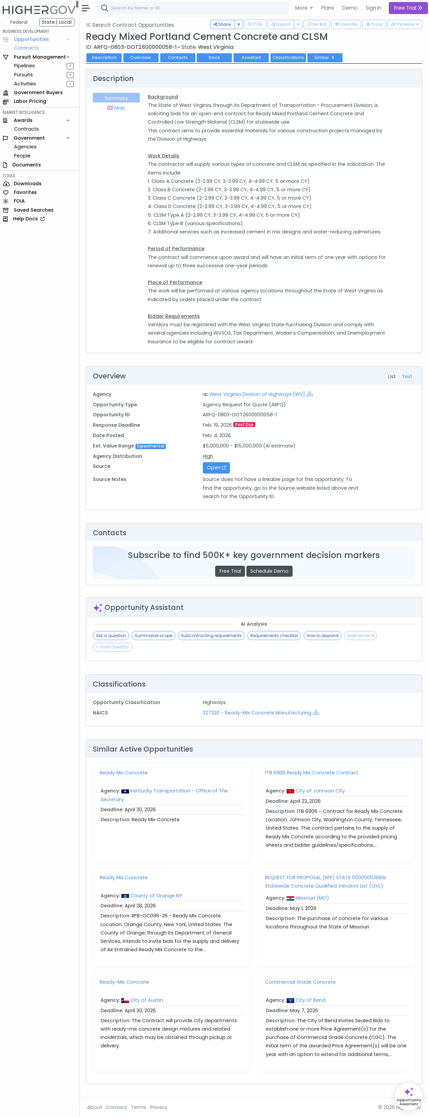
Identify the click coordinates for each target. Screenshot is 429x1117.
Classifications (289, 57)
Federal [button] (20, 22)
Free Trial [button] (408, 7)
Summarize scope (155, 635)
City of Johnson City (321, 790)
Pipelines (25, 65)
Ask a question (112, 635)
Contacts (179, 57)
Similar (326, 57)
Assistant (252, 57)
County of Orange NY (158, 895)
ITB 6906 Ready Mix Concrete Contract (312, 772)
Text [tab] (407, 376)
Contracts (27, 48)
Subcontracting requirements (212, 635)
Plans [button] (327, 7)
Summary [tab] (117, 98)
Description (105, 57)
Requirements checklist (275, 635)
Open (217, 467)
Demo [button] (350, 7)
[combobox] (199, 8)
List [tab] (392, 376)
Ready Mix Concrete (125, 772)
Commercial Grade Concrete (301, 982)
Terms (139, 1107)
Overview (142, 57)
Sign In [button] (373, 7)
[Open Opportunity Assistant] (408, 1096)
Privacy (160, 1107)
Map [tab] (117, 107)
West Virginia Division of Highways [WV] (258, 394)
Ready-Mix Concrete (125, 982)
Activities (26, 83)
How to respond (324, 635)
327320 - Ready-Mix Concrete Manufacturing (258, 712)
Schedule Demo (270, 571)
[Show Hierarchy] (310, 394)
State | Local (58, 22)
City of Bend (311, 1000)
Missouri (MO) (313, 898)
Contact (118, 1107)
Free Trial (231, 571)
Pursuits (24, 74)
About (96, 1107)
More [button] (302, 7)
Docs (216, 57)
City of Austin (148, 1000)
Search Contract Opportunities (131, 24)
